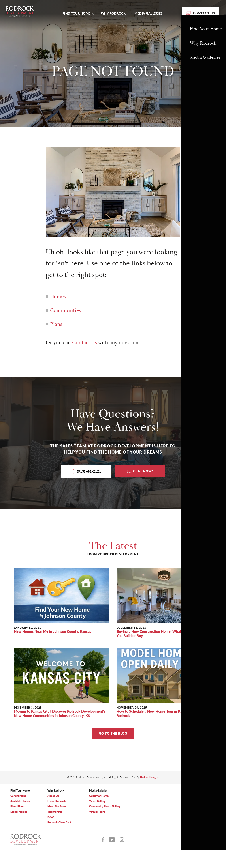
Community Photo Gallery (104, 807)
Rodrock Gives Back (59, 823)
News (50, 817)
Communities (65, 310)
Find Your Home (20, 791)
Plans (56, 324)
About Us (53, 796)
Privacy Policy (191, 811)
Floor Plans (17, 807)
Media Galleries (148, 13)
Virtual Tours (97, 812)
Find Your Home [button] (76, 13)
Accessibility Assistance (197, 815)
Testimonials (54, 812)
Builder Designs (149, 777)
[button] (78, 13)
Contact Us (84, 342)
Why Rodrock (113, 13)
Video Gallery (97, 801)
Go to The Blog (113, 734)
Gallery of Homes (99, 796)
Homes (58, 296)
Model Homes (18, 812)
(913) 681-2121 (89, 471)
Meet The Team (56, 807)
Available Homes (20, 801)
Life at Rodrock (56, 801)
